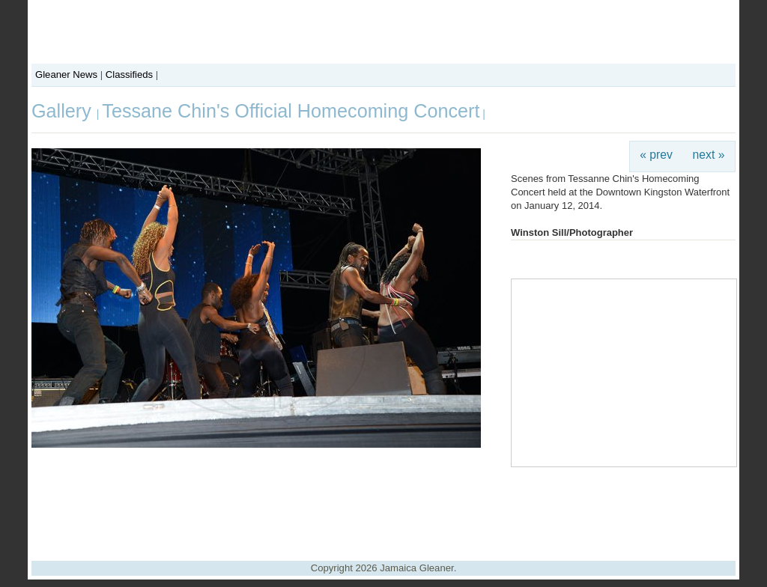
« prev (656, 154)
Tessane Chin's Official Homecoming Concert (290, 110)
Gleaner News (66, 74)
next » (709, 154)
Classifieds (129, 74)
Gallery (64, 110)
